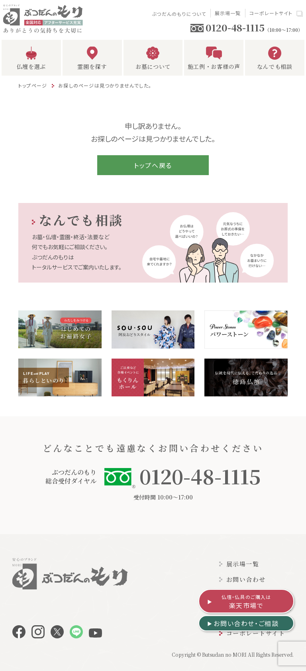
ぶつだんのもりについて (179, 13)
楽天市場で (246, 601)
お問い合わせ (246, 579)
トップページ (32, 85)
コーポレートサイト (271, 13)
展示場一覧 (228, 13)
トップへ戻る (153, 165)
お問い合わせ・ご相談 (246, 623)
